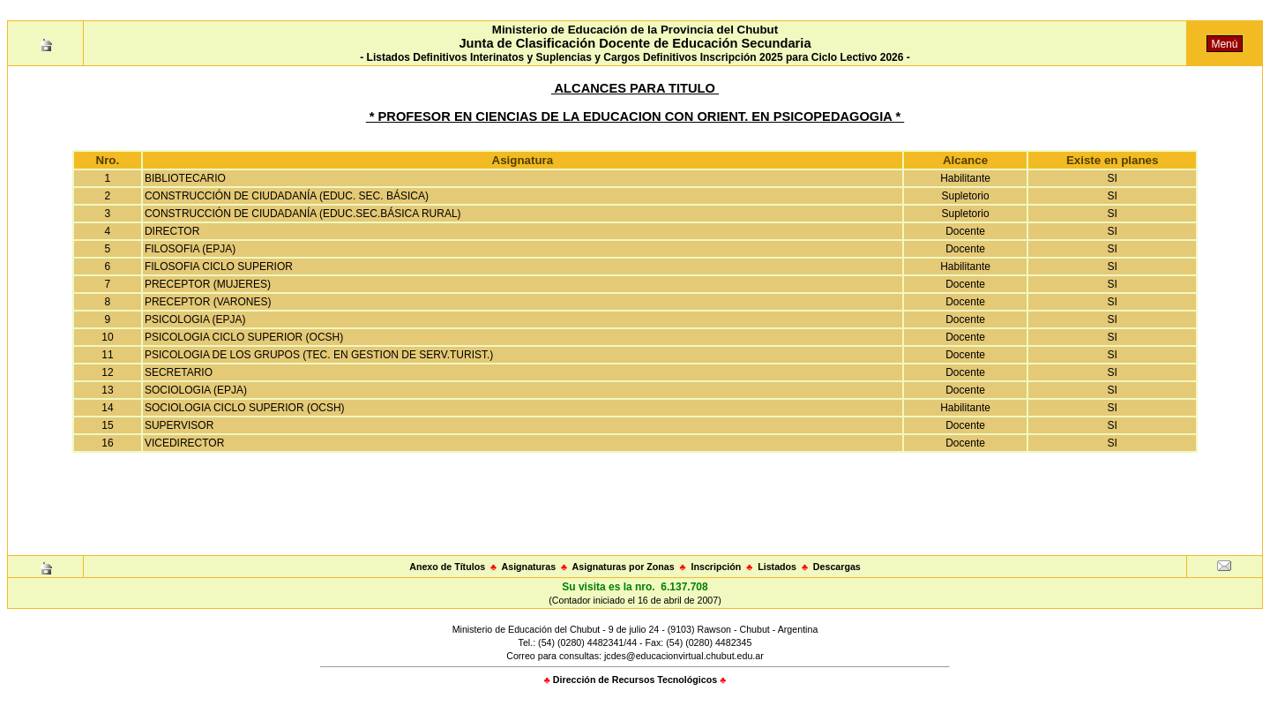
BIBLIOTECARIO (185, 178)
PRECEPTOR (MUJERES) (208, 284)
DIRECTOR (172, 231)
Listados (777, 566)
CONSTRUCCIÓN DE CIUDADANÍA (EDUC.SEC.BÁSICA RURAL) (303, 213)
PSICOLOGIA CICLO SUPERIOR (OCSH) (244, 337)
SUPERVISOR (179, 425)
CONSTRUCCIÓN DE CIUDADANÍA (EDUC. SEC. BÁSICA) (287, 196)
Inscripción (716, 566)
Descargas (837, 566)
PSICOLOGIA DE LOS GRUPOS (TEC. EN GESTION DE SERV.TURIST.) (319, 355)
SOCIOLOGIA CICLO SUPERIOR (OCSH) (245, 408)
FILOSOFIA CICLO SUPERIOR (219, 266)
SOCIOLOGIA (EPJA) (196, 390)
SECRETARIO (179, 372)
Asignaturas (529, 566)
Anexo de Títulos (447, 566)
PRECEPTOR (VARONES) (208, 302)
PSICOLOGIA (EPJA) (195, 319)
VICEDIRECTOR (184, 443)
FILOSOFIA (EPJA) (190, 249)
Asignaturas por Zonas (623, 566)
